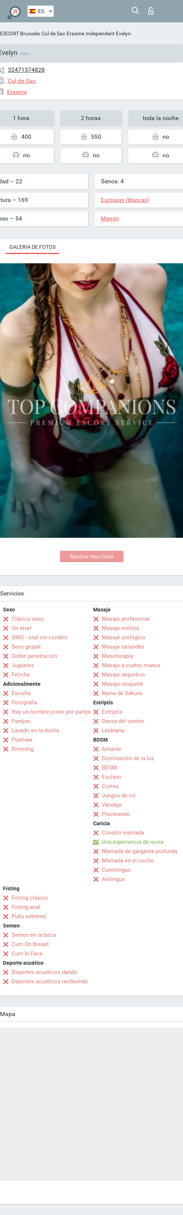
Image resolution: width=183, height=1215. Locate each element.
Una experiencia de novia (133, 842)
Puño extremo (29, 916)
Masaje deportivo (123, 674)
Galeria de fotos (32, 247)
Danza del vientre (123, 721)
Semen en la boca (34, 935)
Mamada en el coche (128, 860)
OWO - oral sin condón (39, 637)
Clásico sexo (28, 618)
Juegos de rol (119, 795)
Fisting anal (26, 907)
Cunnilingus (116, 870)
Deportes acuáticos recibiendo (50, 981)
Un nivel (21, 628)
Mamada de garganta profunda (139, 851)
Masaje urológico (123, 637)
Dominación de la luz (128, 758)
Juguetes (23, 665)
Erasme (75, 33)
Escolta (21, 693)
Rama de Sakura (122, 693)
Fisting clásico (30, 897)
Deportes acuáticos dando (44, 972)
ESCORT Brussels (20, 33)
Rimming (23, 749)
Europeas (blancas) (125, 200)
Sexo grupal (26, 646)
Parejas (21, 721)
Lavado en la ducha (35, 730)
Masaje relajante (122, 684)
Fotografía (24, 702)
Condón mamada (123, 832)
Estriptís (112, 711)
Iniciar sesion (151, 11)
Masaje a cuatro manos (131, 665)
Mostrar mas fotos (91, 556)
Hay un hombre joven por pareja (51, 711)
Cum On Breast (30, 944)
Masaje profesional (126, 618)
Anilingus (113, 879)
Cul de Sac (53, 33)
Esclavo (112, 777)
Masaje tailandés (123, 646)
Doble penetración (34, 656)
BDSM (109, 767)
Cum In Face (27, 953)
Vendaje (112, 804)
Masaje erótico (120, 628)
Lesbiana (113, 730)
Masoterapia (117, 656)
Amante (111, 749)
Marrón (110, 218)
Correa (110, 786)
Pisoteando (116, 814)
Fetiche (21, 674)
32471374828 (26, 69)
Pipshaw (22, 739)
